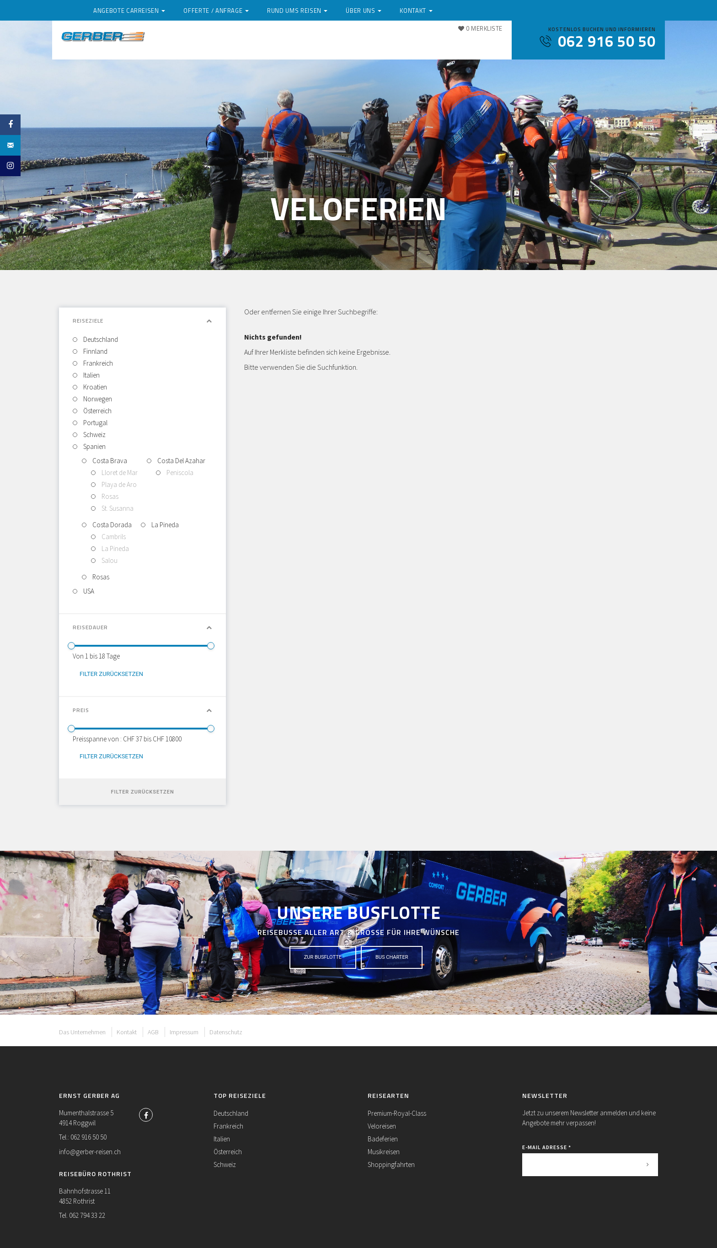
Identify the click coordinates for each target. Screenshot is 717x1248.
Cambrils (113, 536)
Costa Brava (109, 460)
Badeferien (383, 1139)
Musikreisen (384, 1151)
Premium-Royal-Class (397, 1113)
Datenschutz (225, 1032)
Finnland (94, 351)
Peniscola (179, 472)
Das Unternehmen (82, 1032)
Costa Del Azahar (180, 460)
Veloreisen (382, 1126)
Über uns (437, 42)
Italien (91, 375)
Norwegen (97, 398)
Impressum (184, 1032)
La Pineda (114, 548)
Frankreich (97, 363)
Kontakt (484, 42)
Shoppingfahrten (391, 1164)
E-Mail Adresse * (546, 1147)
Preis (142, 710)
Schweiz (94, 434)
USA (88, 591)
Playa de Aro (118, 484)
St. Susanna (117, 508)
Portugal (94, 422)
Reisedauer (142, 627)
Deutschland (100, 339)
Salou (109, 560)
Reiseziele (142, 320)
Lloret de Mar (119, 472)
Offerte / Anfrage (299, 42)
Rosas (109, 496)
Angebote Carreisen (215, 42)
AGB (153, 1032)
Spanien (94, 446)
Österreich (97, 410)
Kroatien (94, 387)
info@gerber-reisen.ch (90, 1151)
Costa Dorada (111, 524)
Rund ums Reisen (376, 42)
